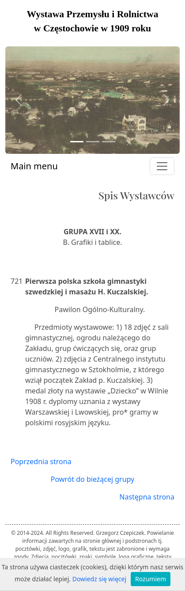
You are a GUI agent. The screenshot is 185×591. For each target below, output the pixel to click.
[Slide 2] (92, 142)
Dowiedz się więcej (99, 579)
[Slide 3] (108, 142)
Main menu (34, 166)
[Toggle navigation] (162, 166)
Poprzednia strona (41, 461)
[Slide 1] (76, 142)
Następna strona (146, 497)
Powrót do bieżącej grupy (93, 479)
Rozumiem (150, 579)
